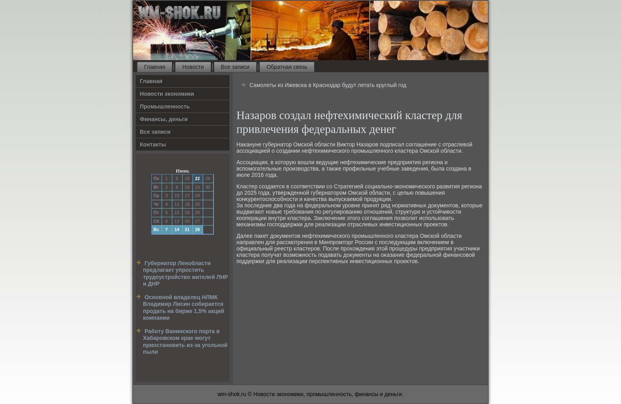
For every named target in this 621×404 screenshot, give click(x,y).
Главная (154, 67)
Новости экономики (167, 94)
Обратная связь (287, 67)
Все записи (235, 67)
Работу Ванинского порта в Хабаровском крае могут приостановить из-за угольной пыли (185, 341)
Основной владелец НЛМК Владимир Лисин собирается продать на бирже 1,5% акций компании (183, 307)
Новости (193, 67)
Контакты (153, 144)
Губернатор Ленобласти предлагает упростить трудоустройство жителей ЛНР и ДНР (185, 273)
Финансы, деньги (164, 119)
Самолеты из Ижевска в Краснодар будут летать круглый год (328, 85)
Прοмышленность (165, 106)
